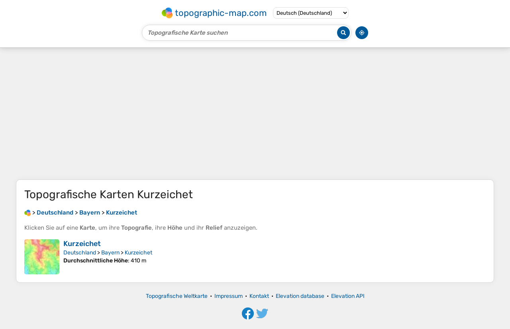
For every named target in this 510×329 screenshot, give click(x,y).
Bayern (110, 252)
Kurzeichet (82, 243)
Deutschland (79, 252)
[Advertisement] (255, 113)
